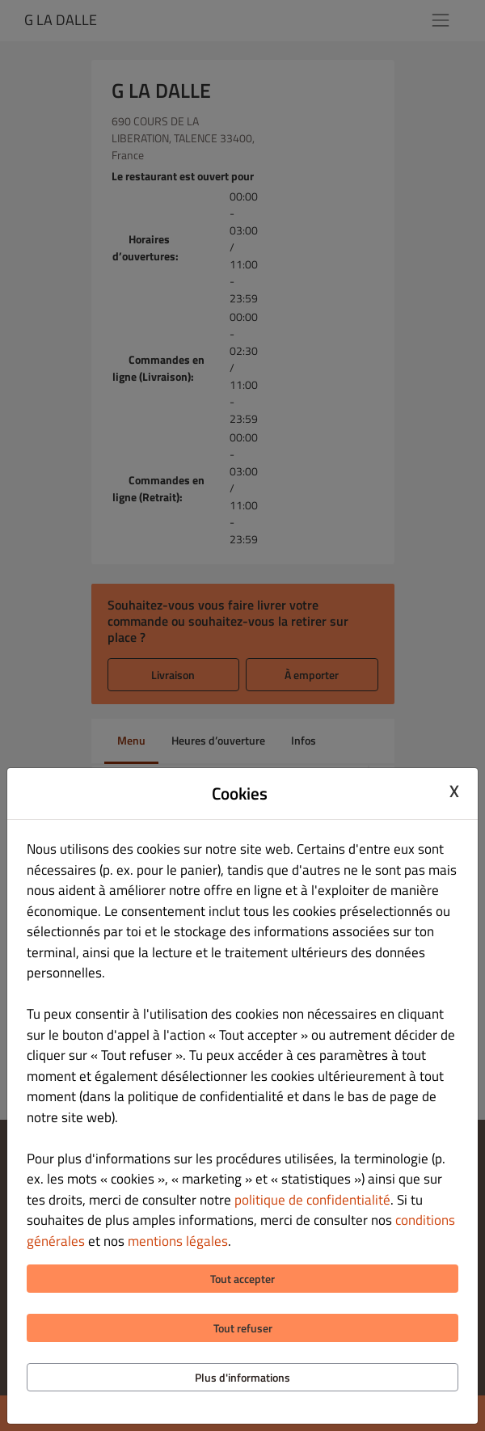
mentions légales (178, 1241)
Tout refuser (242, 1327)
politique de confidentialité (312, 1199)
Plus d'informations (242, 1377)
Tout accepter (242, 1278)
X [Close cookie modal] (454, 791)
